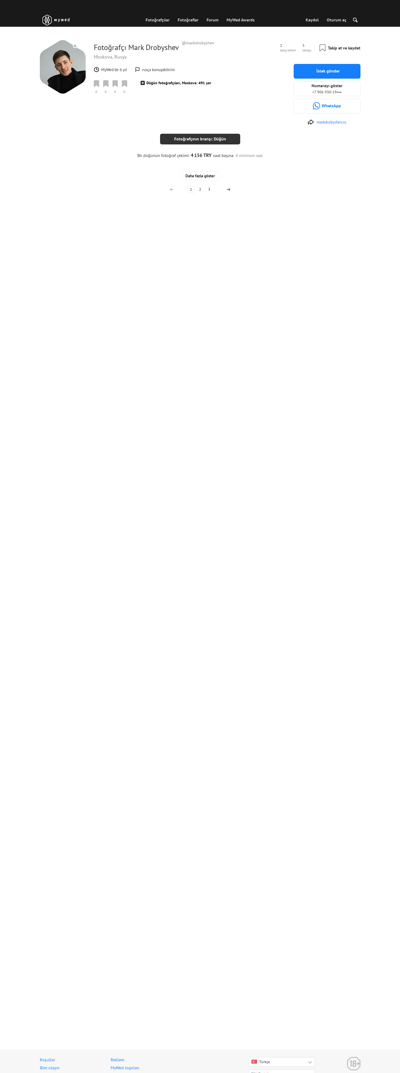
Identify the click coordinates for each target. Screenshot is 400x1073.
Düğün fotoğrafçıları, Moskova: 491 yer (178, 83)
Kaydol (312, 19)
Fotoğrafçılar (158, 19)
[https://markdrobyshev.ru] (327, 122)
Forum (213, 19)
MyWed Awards (241, 19)
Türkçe (260, 1061)
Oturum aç (336, 19)
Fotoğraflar (188, 19)
